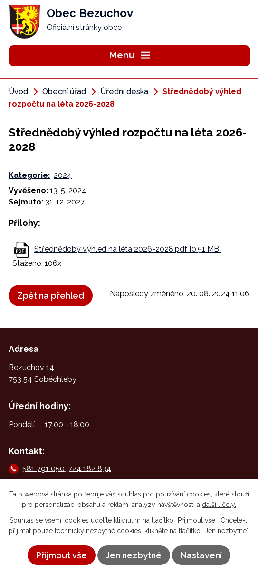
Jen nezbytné (134, 555)
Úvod (18, 91)
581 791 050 (43, 468)
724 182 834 (89, 468)
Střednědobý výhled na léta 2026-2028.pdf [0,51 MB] (127, 248)
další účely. (219, 504)
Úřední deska (124, 91)
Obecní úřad (64, 91)
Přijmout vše (61, 555)
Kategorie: (29, 175)
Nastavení (201, 555)
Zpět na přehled (50, 296)
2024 (63, 175)
